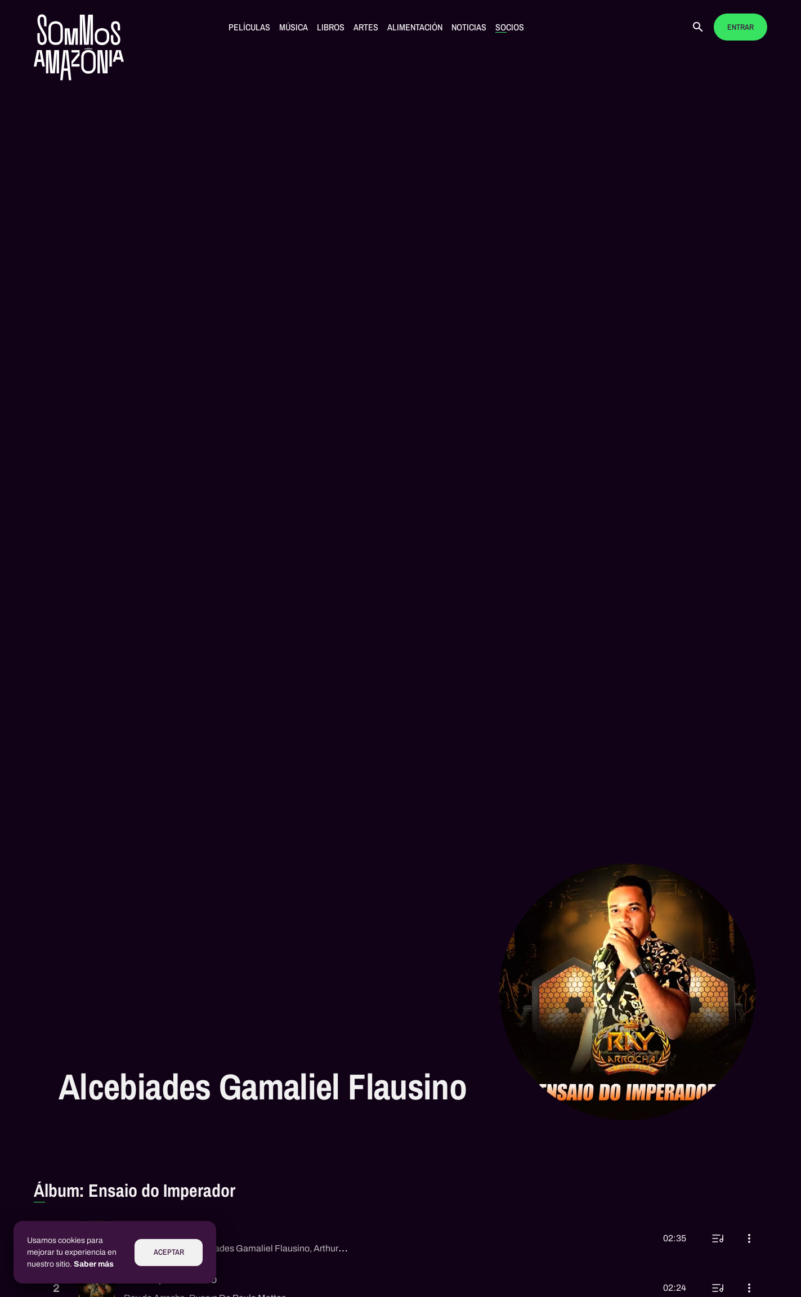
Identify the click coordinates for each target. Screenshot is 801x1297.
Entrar (740, 27)
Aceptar (169, 1252)
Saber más (94, 1264)
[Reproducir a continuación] (717, 1238)
